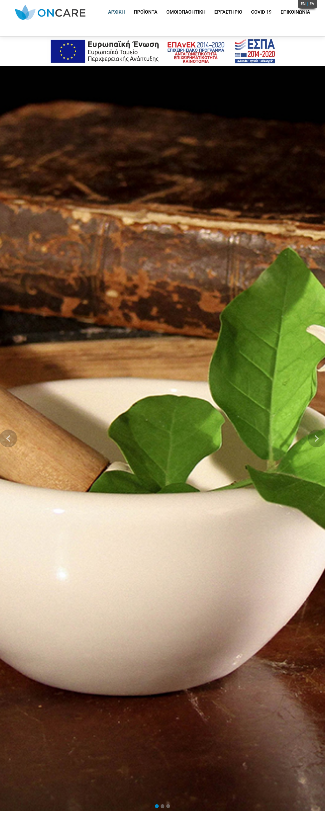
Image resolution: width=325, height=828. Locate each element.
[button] (8, 438)
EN (303, 3)
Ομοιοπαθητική (186, 12)
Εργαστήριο (228, 12)
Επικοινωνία (295, 12)
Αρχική (116, 12)
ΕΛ (312, 3)
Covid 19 (261, 12)
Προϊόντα (145, 12)
